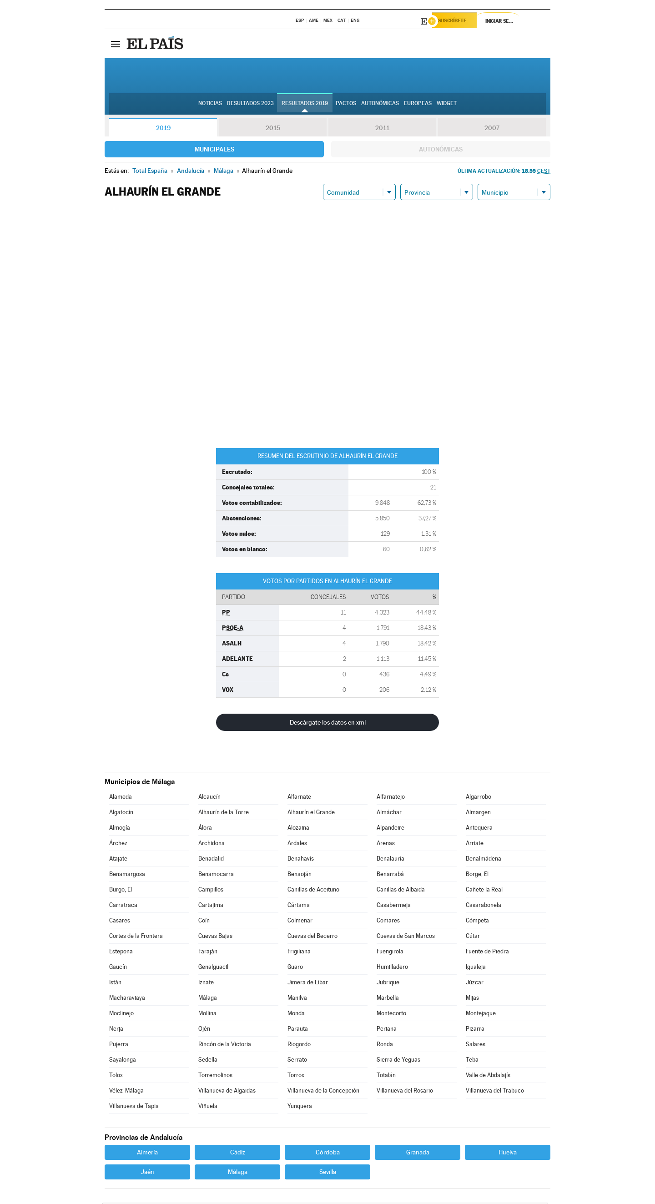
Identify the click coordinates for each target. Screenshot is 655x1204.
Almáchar (389, 813)
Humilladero (392, 968)
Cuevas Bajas (215, 937)
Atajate (118, 859)
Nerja (116, 1030)
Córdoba (328, 1153)
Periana (387, 1030)
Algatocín (121, 813)
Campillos (210, 890)
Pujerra (118, 1045)
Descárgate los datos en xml (328, 723)
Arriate (475, 844)
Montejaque (481, 1014)
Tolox (116, 1076)
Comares (388, 921)
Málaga (207, 999)
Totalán (386, 1076)
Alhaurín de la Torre (223, 813)
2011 (382, 129)
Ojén (204, 1030)
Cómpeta (477, 921)
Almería (147, 1153)
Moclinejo (121, 1014)
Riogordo (299, 1045)
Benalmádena (483, 859)
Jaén (147, 1173)
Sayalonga (122, 1061)
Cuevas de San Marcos (406, 937)
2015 (273, 129)
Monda (296, 1014)
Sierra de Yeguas (398, 1061)
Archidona (211, 844)
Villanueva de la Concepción (323, 1091)
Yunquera (299, 1107)
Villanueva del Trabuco (495, 1091)
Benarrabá (390, 875)
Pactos (346, 105)
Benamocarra (216, 875)
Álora (205, 829)
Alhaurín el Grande (311, 813)
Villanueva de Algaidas (227, 1091)
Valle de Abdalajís (488, 1076)
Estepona (121, 952)
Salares (475, 1045)
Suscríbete (457, 21)
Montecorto (391, 1014)
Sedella (207, 1061)
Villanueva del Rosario (405, 1091)
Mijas (472, 999)
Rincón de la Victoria (224, 1045)
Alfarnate (299, 798)
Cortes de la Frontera (136, 937)
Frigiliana (299, 952)
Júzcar (475, 983)
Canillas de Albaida (401, 890)
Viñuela (207, 1107)
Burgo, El (120, 890)
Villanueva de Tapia (134, 1107)
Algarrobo (478, 798)
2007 (491, 129)
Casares (119, 921)
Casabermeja (394, 906)
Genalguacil (213, 968)
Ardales (297, 844)
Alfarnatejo (391, 798)
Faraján (207, 952)
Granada (417, 1153)
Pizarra (475, 1030)
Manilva (297, 999)
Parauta (297, 1030)
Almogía (119, 829)
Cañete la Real (484, 890)
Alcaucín (209, 798)
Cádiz (237, 1153)
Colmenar (299, 921)
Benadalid (211, 859)
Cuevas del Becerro (312, 937)
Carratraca (123, 906)
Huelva (508, 1153)
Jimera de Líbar (307, 983)
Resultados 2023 (250, 105)
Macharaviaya (127, 999)
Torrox (295, 1076)
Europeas (418, 105)
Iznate (206, 983)
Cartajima (210, 906)
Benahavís (300, 859)
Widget (447, 105)
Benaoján (299, 875)
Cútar (473, 937)
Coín (204, 921)
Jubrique (388, 983)
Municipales (214, 150)
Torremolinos (215, 1076)
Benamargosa (127, 875)
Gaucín (118, 968)
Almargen (478, 813)
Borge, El (477, 875)
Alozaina (298, 829)
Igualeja (476, 968)
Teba (472, 1061)
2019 (163, 129)
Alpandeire (390, 829)
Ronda (385, 1045)
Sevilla (327, 1173)
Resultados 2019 (305, 105)
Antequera (479, 829)
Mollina (207, 1014)
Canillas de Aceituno (313, 890)
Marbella (388, 999)
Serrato (297, 1061)
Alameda (120, 798)
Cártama (298, 906)
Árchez (118, 844)
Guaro (295, 968)
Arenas (386, 844)
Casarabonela (483, 906)
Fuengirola (390, 952)
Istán (115, 983)
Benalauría (390, 859)
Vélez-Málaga (126, 1091)
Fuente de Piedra (487, 952)
